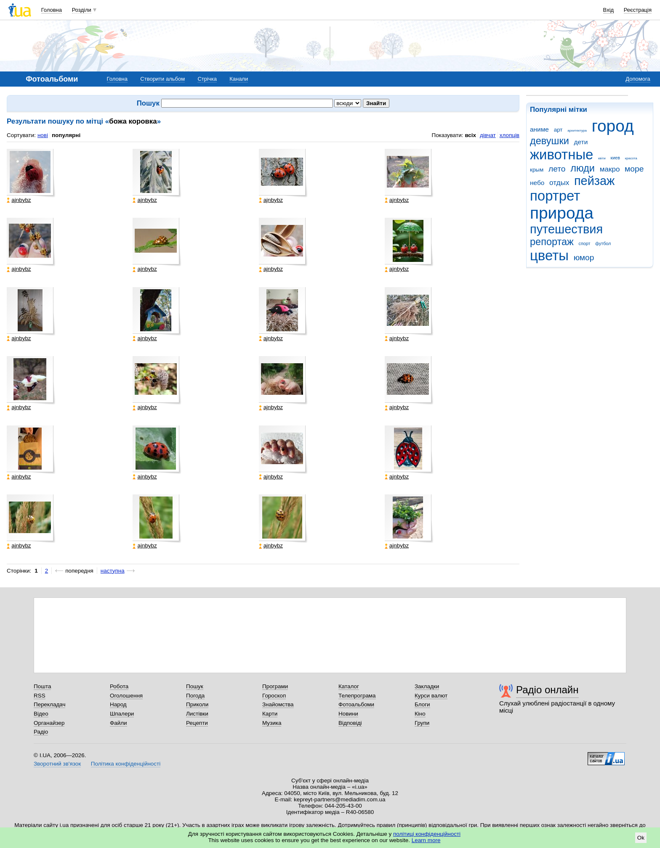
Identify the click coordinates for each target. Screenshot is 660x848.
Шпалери (122, 714)
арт (558, 130)
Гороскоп (274, 695)
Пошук (194, 686)
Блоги (422, 704)
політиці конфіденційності (426, 834)
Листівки (197, 714)
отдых (559, 183)
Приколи (197, 704)
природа (561, 213)
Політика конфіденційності (125, 764)
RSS (39, 695)
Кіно (420, 714)
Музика (271, 723)
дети (581, 141)
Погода (195, 695)
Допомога (637, 79)
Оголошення (126, 695)
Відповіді (350, 723)
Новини (348, 714)
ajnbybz (19, 200)
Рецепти (197, 723)
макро (610, 169)
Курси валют (431, 695)
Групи (422, 723)
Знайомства (278, 704)
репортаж (552, 241)
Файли (118, 723)
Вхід (608, 10)
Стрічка (206, 79)
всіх (470, 135)
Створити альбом (162, 79)
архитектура (577, 130)
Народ (118, 704)
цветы (549, 255)
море (634, 168)
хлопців (509, 135)
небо (537, 182)
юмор (584, 257)
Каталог (348, 686)
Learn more (426, 840)
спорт (585, 243)
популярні (66, 135)
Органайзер (49, 723)
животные (561, 154)
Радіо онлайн (547, 689)
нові (42, 135)
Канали (238, 79)
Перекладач (49, 704)
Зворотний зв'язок (57, 764)
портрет (555, 195)
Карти (269, 714)
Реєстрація (638, 10)
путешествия (566, 229)
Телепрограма (357, 695)
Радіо (41, 732)
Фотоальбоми (356, 704)
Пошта (42, 686)
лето (557, 168)
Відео (41, 714)
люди (582, 168)
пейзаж (594, 181)
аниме (539, 129)
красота (631, 158)
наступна (113, 571)
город (613, 126)
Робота (119, 686)
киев (615, 157)
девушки (549, 140)
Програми (275, 686)
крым (536, 169)
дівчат (488, 135)
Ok (640, 838)
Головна (51, 10)
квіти (602, 158)
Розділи (81, 10)
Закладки (427, 686)
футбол (603, 243)
